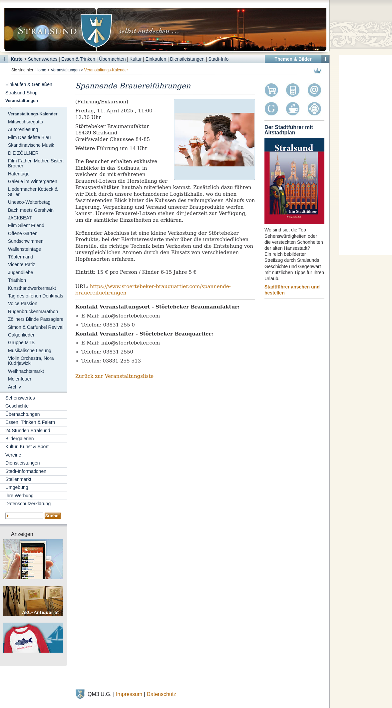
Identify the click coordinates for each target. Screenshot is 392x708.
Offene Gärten (22, 233)
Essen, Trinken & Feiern (30, 422)
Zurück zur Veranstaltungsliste (114, 376)
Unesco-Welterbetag (29, 202)
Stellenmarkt (18, 479)
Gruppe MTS (21, 342)
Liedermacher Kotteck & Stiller (33, 191)
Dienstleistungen (187, 59)
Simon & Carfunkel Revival (36, 327)
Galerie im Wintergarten (32, 181)
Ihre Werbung (19, 495)
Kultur (136, 59)
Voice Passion (22, 303)
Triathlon (17, 280)
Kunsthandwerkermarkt (32, 288)
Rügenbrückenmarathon (33, 311)
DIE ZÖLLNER (23, 153)
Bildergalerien (19, 438)
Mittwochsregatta (25, 121)
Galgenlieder (21, 334)
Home (41, 70)
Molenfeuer (19, 379)
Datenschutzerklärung (28, 503)
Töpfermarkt (20, 256)
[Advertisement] (365, 155)
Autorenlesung (23, 129)
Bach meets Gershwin (31, 210)
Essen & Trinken (78, 59)
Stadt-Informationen (25, 471)
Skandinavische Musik (31, 145)
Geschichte (17, 406)
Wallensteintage (24, 249)
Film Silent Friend (26, 225)
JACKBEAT (20, 217)
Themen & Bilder (292, 59)
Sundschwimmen (26, 241)
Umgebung (16, 487)
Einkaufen (156, 59)
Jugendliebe (20, 272)
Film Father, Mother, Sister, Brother (36, 163)
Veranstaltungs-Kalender (32, 114)
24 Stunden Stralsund (27, 430)
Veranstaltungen (65, 70)
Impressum (129, 694)
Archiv (14, 387)
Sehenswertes (43, 59)
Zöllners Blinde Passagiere (36, 319)
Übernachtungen (22, 414)
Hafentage (19, 173)
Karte (17, 59)
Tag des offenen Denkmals (35, 295)
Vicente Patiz (21, 264)
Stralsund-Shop (21, 92)
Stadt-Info (218, 59)
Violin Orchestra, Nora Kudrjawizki (31, 361)
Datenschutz (161, 694)
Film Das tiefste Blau (29, 137)
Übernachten (112, 59)
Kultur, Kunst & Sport (27, 446)
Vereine (13, 455)
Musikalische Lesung (29, 350)
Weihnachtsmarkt (26, 371)
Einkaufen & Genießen (28, 84)
